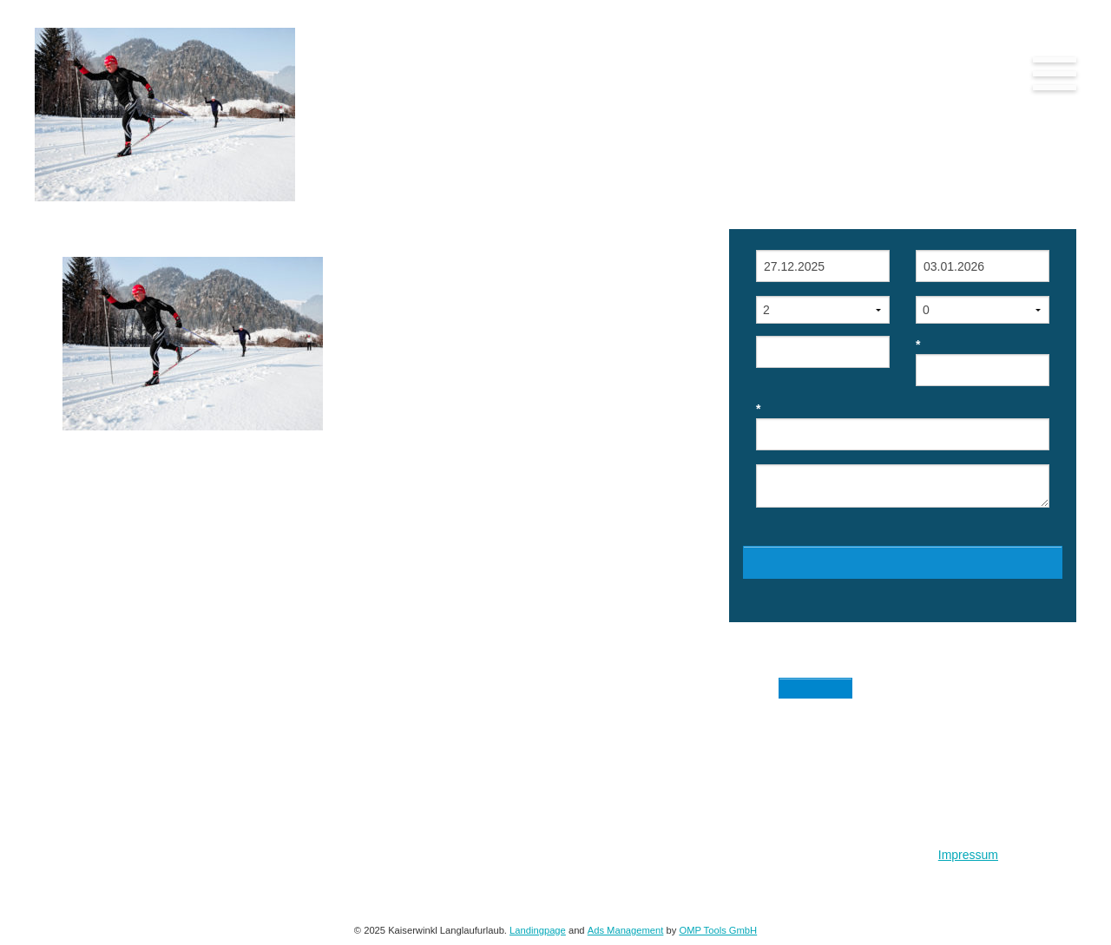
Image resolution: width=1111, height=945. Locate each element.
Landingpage (537, 930)
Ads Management (626, 930)
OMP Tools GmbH (718, 930)
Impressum (968, 855)
